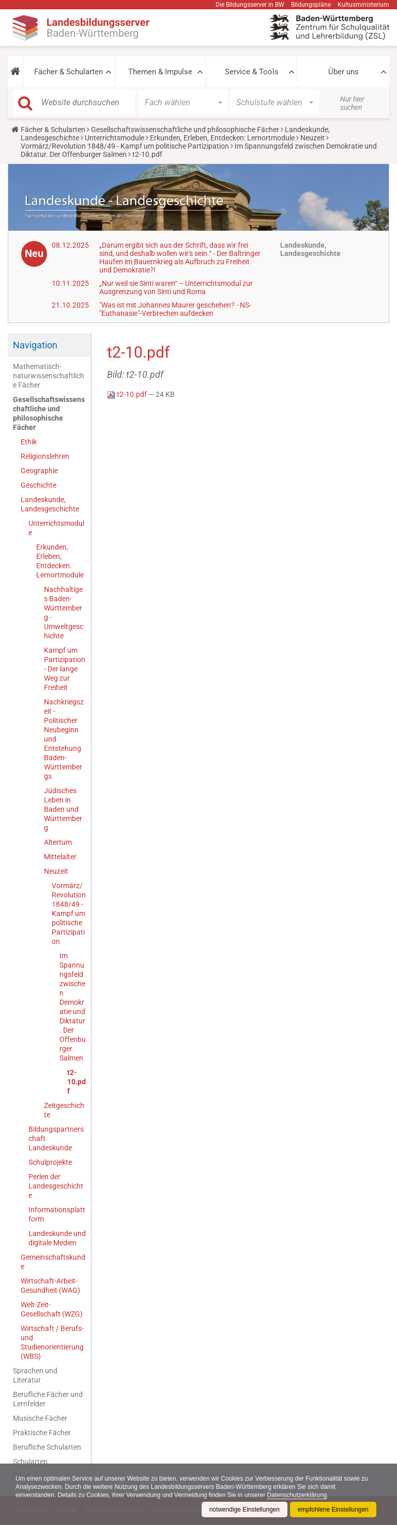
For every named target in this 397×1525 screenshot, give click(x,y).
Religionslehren (45, 456)
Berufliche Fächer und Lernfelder (48, 1399)
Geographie (39, 471)
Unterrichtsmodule (114, 138)
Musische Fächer (40, 1418)
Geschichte (38, 485)
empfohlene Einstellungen (333, 1509)
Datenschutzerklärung (299, 1495)
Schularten (30, 1461)
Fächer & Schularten (68, 71)
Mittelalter (60, 857)
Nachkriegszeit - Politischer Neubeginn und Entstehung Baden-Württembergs (64, 739)
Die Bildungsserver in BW (250, 4)
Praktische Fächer (42, 1432)
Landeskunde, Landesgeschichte (50, 504)
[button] (15, 71)
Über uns (343, 71)
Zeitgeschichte (64, 1110)
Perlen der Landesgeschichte (55, 1186)
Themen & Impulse (160, 71)
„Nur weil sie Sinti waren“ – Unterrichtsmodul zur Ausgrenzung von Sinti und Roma (176, 287)
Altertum (58, 842)
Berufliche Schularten (47, 1447)
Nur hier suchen (352, 103)
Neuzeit (312, 138)
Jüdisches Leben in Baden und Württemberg (63, 809)
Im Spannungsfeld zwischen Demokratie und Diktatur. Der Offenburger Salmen (72, 1007)
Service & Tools (252, 71)
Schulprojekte (50, 1162)
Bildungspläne (311, 4)
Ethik (29, 442)
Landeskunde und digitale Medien (57, 1238)
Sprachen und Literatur (35, 1375)
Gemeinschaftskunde (53, 1262)
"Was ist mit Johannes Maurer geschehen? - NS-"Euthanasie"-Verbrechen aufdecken (175, 309)
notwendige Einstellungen (243, 1509)
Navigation (35, 345)
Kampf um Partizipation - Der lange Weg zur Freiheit (64, 669)
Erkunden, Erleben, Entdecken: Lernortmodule (222, 138)
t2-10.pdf (76, 1081)
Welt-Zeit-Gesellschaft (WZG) (52, 1309)
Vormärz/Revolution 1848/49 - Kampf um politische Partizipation (125, 146)
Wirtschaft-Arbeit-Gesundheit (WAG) (50, 1285)
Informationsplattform (56, 1214)
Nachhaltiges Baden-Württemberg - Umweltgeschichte (63, 612)
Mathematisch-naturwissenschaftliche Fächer (48, 375)
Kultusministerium (363, 4)
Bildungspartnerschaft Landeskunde (56, 1138)
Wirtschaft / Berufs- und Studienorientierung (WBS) (52, 1342)
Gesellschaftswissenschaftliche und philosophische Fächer (185, 129)
